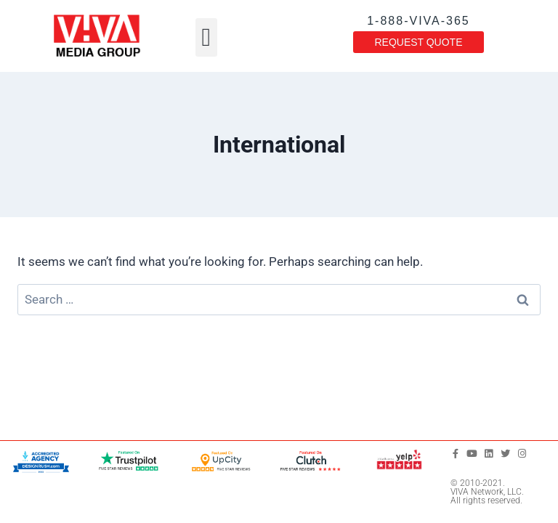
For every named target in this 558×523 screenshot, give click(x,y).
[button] (206, 37)
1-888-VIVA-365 (418, 21)
